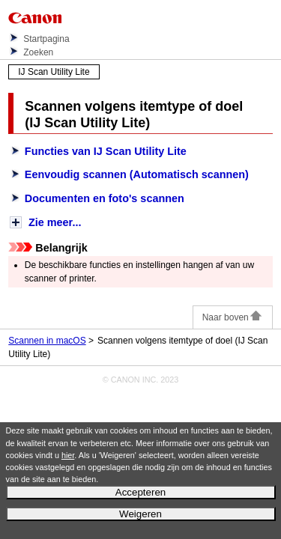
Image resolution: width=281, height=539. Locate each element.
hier (67, 455)
